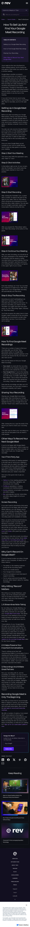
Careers (15, 878)
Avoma (5, 490)
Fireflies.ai (6, 486)
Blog (15, 871)
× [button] (26, 905)
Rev (4, 494)
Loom (3, 531)
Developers (15, 875)
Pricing (15, 868)
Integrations (15, 861)
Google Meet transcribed (12, 613)
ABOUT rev (15, 865)
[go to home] (15, 853)
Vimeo (10, 531)
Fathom (5, 480)
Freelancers (15, 881)
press (15, 884)
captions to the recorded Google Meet (13, 639)
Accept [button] (11, 923)
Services (15, 858)
